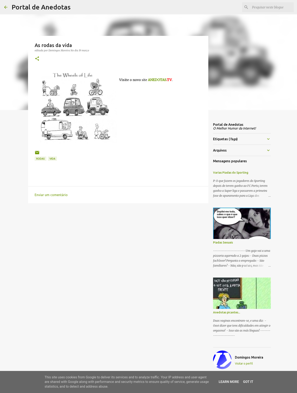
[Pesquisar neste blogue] (272, 7)
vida (52, 158)
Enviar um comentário (51, 195)
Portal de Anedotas (41, 7)
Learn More (229, 382)
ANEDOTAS (160, 80)
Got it (248, 382)
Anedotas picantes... (226, 312)
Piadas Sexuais (223, 242)
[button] (37, 59)
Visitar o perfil (244, 363)
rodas (40, 158)
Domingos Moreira (249, 357)
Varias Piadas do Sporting (230, 172)
